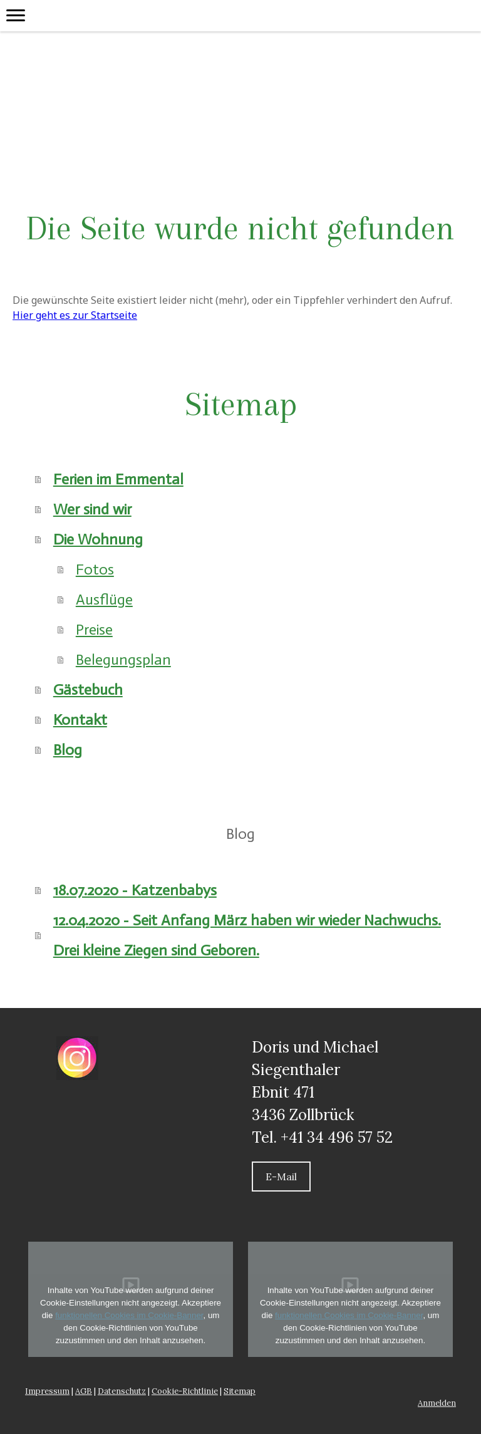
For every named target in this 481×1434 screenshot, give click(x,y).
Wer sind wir (92, 509)
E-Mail (281, 1176)
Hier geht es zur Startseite (75, 315)
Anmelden (437, 1403)
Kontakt (80, 719)
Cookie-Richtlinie (185, 1391)
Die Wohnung (98, 539)
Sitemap (240, 1391)
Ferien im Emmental (118, 479)
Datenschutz (122, 1391)
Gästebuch (88, 689)
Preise (94, 629)
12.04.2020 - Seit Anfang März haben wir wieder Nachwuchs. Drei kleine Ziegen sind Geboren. (247, 935)
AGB (83, 1391)
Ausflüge (104, 599)
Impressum (47, 1391)
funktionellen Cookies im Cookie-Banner (129, 1315)
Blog (67, 749)
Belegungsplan (123, 659)
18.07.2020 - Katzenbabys (135, 890)
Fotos (95, 569)
